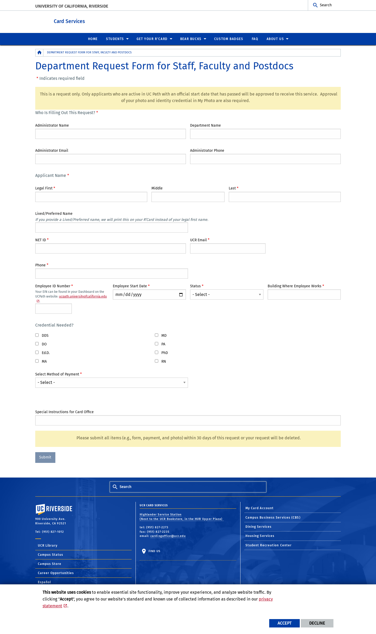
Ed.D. (46, 352)
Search (326, 5)
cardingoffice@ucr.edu (168, 535)
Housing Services (260, 535)
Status (195, 286)
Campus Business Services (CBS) (273, 517)
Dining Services (258, 526)
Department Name (205, 125)
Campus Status (50, 554)
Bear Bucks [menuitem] (191, 39)
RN (163, 361)
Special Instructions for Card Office (64, 411)
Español (44, 582)
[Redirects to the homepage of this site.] (39, 52)
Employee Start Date (130, 286)
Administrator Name (52, 125)
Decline (317, 623)
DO (44, 344)
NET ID (40, 240)
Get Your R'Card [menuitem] (152, 39)
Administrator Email (51, 150)
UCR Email (198, 240)
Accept (284, 623)
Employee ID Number (52, 286)
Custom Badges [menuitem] (228, 39)
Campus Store (49, 563)
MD (164, 335)
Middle (157, 188)
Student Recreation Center (268, 545)
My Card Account (259, 508)
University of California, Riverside (71, 6)
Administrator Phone (207, 150)
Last (232, 188)
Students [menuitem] (115, 39)
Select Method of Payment (57, 374)
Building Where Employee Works (294, 286)
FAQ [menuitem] (255, 39)
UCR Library (47, 545)
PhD (164, 352)
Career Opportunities (56, 573)
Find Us (153, 551)
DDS (45, 335)
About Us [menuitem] (275, 39)
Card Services (101, 21)
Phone (40, 265)
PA (163, 344)
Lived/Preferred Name (54, 213)
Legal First (43, 188)
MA (44, 361)
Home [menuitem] (93, 39)
